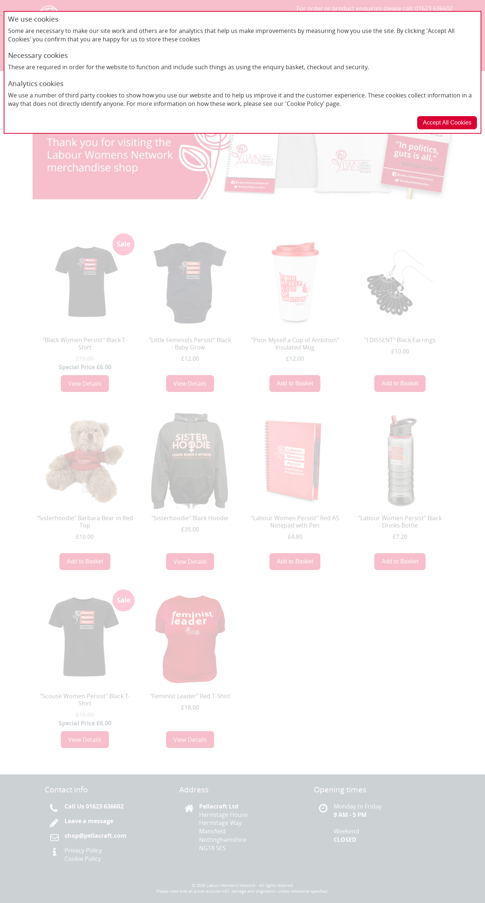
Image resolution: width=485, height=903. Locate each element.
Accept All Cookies (447, 122)
